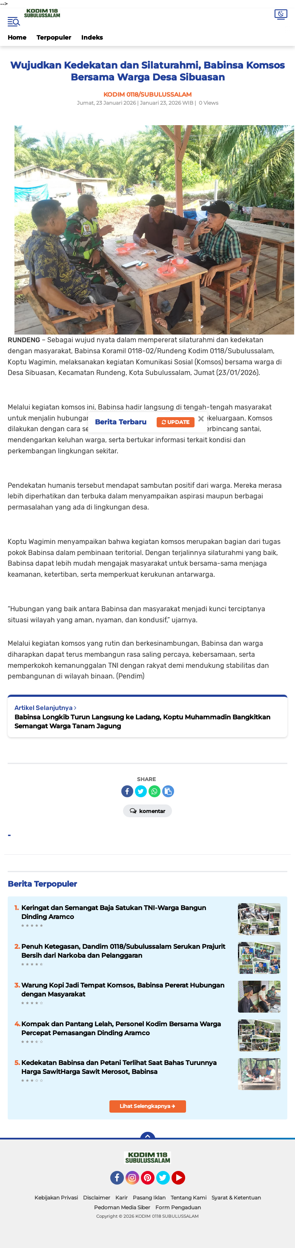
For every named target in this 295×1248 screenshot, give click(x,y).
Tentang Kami (188, 1197)
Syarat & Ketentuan (236, 1197)
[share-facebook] (127, 791)
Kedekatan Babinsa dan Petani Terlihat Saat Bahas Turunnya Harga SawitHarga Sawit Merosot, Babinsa (119, 1067)
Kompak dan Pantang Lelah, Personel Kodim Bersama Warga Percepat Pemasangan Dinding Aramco (121, 1028)
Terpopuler (54, 37)
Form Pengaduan (178, 1207)
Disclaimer (96, 1197)
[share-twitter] (141, 791)
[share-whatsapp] (154, 791)
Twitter (167, 1181)
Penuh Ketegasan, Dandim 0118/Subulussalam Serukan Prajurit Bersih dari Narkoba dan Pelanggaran (123, 950)
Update (175, 422)
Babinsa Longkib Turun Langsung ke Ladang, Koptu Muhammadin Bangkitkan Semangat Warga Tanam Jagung (142, 721)
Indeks (92, 37)
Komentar (147, 810)
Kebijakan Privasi (56, 1197)
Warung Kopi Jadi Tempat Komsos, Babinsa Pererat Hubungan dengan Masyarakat (122, 989)
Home (17, 37)
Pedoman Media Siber (122, 1207)
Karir (121, 1197)
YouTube (184, 1181)
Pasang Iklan (149, 1197)
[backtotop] (147, 1139)
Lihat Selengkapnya (147, 1106)
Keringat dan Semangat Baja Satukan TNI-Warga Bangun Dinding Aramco (113, 912)
